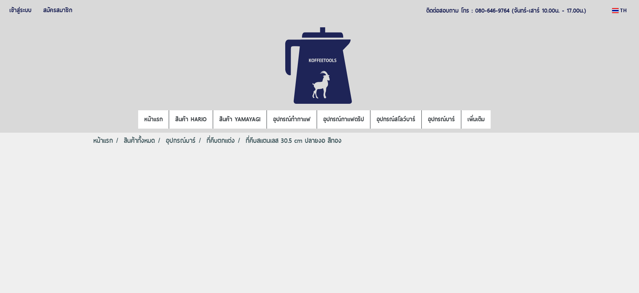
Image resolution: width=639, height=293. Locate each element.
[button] (498, 119)
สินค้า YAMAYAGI (239, 119)
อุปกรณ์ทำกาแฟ (292, 119)
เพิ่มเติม (476, 119)
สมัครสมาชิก (57, 10)
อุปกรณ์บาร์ (441, 119)
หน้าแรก (153, 119)
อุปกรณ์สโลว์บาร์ (396, 119)
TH (619, 10)
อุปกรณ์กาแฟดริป (343, 119)
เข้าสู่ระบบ (20, 10)
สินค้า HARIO (191, 119)
